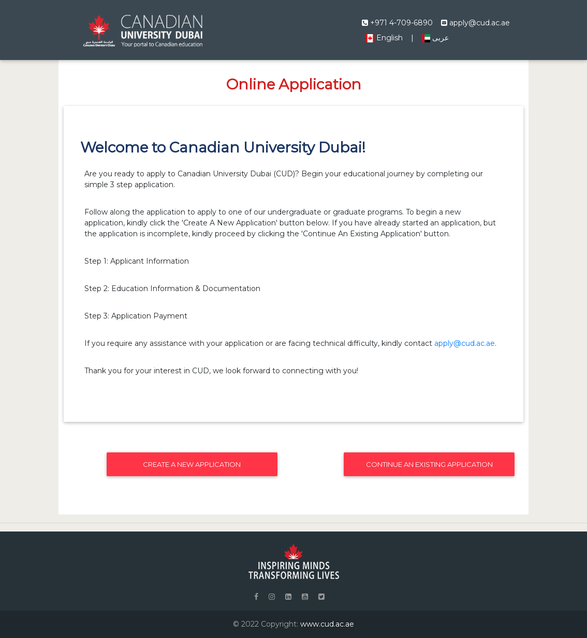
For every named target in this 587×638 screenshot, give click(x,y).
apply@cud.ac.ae (475, 22)
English (384, 37)
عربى (435, 37)
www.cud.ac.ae (327, 624)
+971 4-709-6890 (397, 22)
